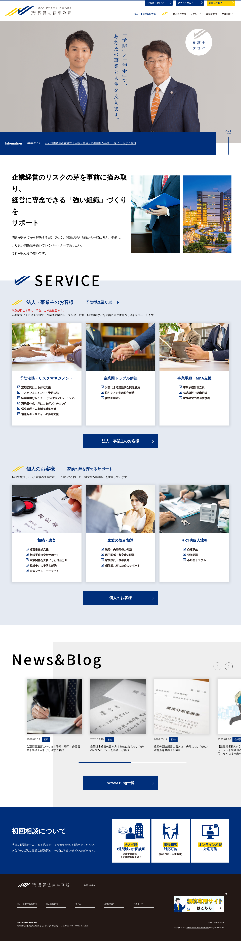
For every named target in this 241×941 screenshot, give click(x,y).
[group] (54, 715)
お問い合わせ (90, 885)
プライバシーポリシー (216, 922)
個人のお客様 (120, 598)
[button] (217, 666)
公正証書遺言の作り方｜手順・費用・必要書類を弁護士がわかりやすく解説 (90, 143)
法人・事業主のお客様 (120, 441)
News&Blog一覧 (120, 783)
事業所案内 (109, 904)
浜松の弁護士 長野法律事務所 (197, 927)
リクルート (80, 904)
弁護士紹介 (139, 904)
